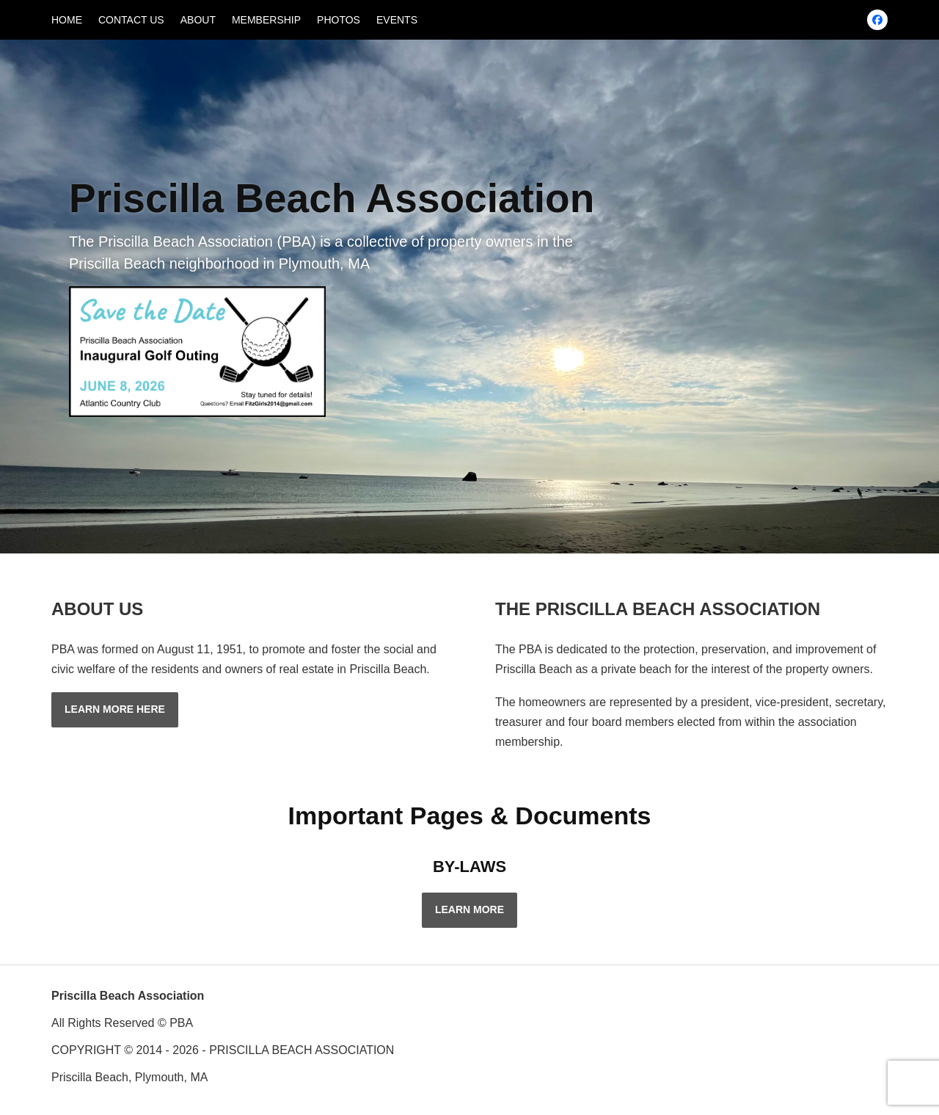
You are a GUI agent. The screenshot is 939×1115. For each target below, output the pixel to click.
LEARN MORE (469, 909)
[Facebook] (877, 20)
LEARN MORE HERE (115, 709)
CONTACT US (131, 20)
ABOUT (198, 20)
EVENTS (396, 20)
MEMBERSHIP (266, 20)
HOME (66, 20)
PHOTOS (338, 20)
